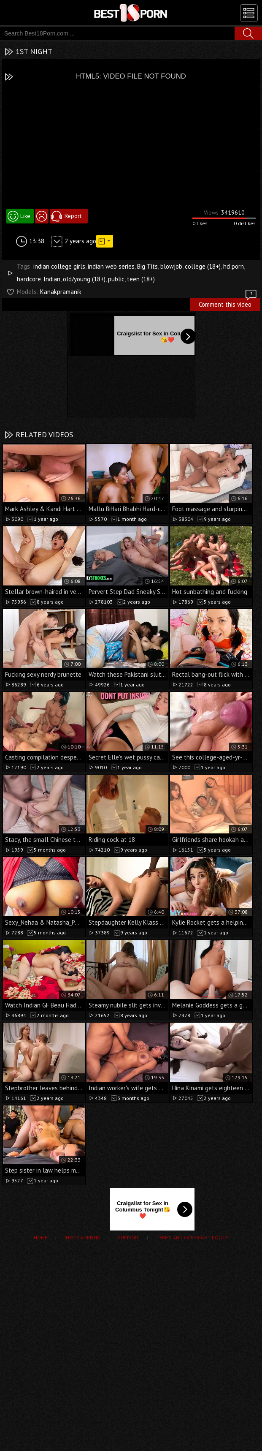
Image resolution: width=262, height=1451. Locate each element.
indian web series (111, 266)
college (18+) (203, 266)
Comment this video (228, 303)
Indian (51, 279)
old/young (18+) (84, 279)
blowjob (171, 266)
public (116, 279)
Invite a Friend (82, 1237)
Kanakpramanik (60, 292)
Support (128, 1237)
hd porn (233, 266)
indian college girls (59, 266)
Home (40, 1237)
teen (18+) (141, 279)
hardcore (29, 279)
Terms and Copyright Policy (192, 1237)
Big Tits (147, 266)
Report (73, 216)
